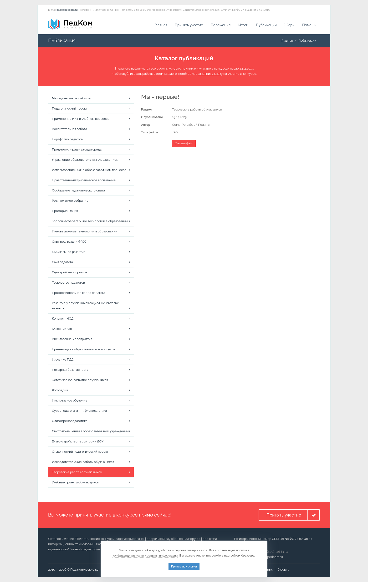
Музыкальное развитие (69, 252)
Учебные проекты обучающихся (75, 482)
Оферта (283, 569)
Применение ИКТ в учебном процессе (80, 118)
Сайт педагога (62, 262)
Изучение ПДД (62, 359)
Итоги (243, 25)
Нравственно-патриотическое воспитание (84, 180)
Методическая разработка (71, 98)
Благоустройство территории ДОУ (77, 441)
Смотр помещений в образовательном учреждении (90, 431)
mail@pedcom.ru (67, 9)
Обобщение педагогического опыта (78, 190)
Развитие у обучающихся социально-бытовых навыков (85, 305)
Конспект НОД (62, 318)
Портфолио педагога (67, 139)
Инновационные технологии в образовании (84, 231)
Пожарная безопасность (70, 369)
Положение (221, 25)
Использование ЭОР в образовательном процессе (89, 170)
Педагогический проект (69, 108)
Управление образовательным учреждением (85, 159)
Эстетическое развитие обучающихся (80, 380)
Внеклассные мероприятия (72, 339)
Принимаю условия (184, 566)
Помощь (309, 25)
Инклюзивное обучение (69, 400)
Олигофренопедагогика (69, 421)
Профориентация (65, 211)
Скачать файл (184, 143)
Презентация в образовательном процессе (83, 349)
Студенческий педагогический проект (80, 451)
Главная (160, 25)
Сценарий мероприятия (69, 272)
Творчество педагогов (68, 282)
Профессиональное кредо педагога (78, 293)
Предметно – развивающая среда (77, 149)
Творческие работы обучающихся (77, 472)
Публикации (266, 25)
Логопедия (60, 390)
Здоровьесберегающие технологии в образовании (90, 221)
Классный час (62, 329)
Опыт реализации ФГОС (69, 241)
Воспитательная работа (69, 129)
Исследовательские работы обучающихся (83, 462)
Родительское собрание (70, 200)
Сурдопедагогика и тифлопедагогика (79, 410)
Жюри (289, 25)
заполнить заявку (210, 73)
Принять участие (189, 25)
